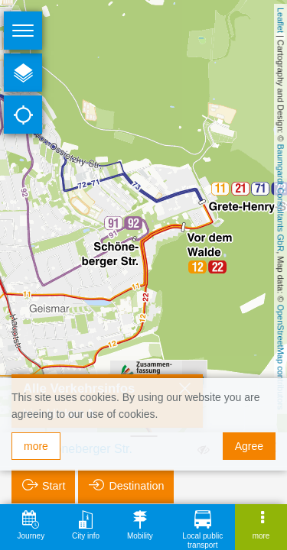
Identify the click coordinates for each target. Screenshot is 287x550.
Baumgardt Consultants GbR (280, 198)
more (36, 446)
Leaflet (280, 20)
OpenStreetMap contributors (280, 356)
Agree (249, 446)
